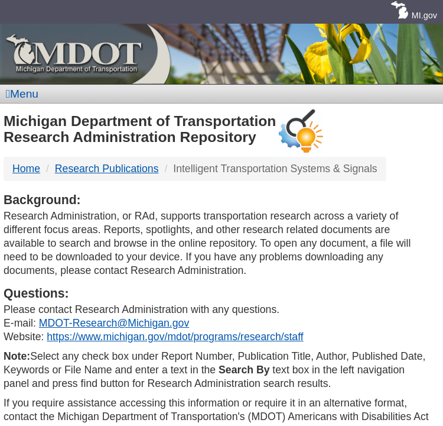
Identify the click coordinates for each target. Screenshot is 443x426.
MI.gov (424, 15)
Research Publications (107, 169)
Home (26, 169)
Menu (22, 94)
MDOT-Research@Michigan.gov (114, 323)
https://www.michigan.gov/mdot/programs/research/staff (175, 337)
